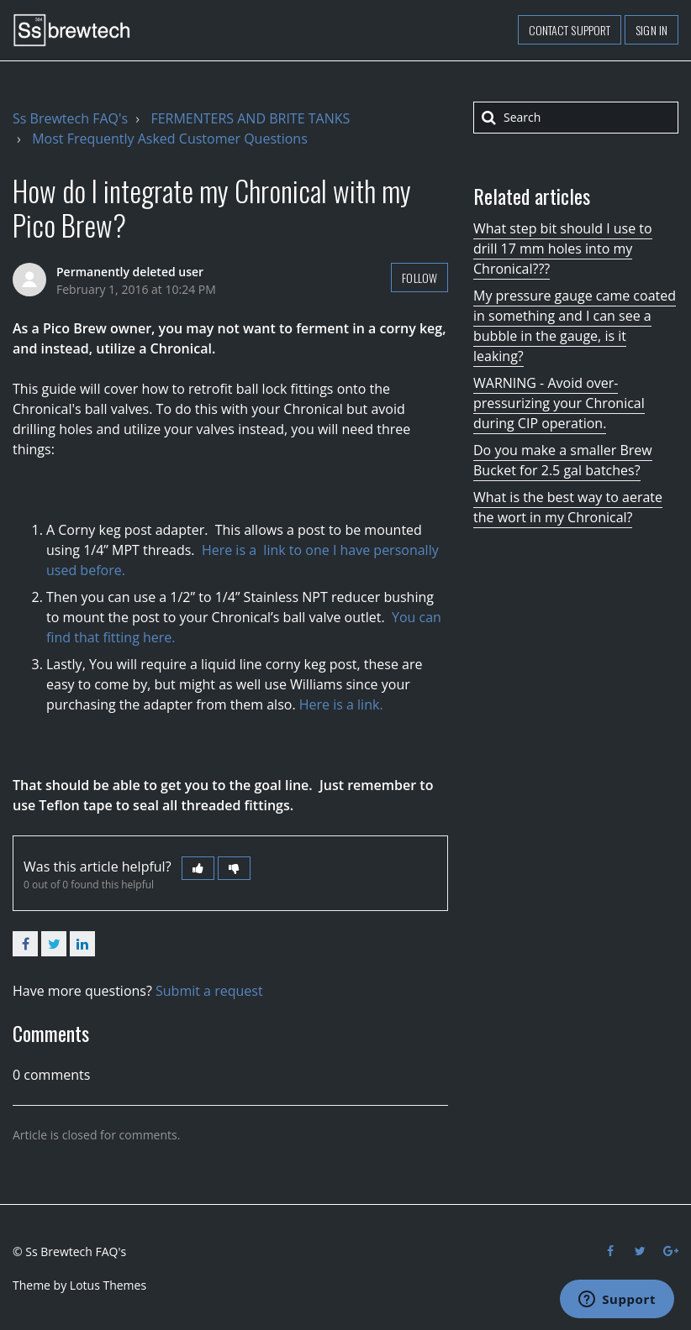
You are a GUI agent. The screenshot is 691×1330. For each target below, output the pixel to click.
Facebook (25, 943)
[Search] (575, 118)
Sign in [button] (651, 30)
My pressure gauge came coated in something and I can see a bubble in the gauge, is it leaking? (574, 325)
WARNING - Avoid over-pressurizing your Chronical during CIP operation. (559, 403)
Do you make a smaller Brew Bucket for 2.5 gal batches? (562, 460)
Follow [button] (419, 277)
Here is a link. (341, 704)
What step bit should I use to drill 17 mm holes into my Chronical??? (562, 248)
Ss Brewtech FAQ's (70, 118)
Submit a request (209, 991)
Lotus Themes (108, 1285)
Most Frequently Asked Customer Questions (170, 138)
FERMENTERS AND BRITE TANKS (250, 118)
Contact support (570, 30)
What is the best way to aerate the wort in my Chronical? (567, 507)
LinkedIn (82, 943)
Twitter (53, 943)
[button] (198, 868)
